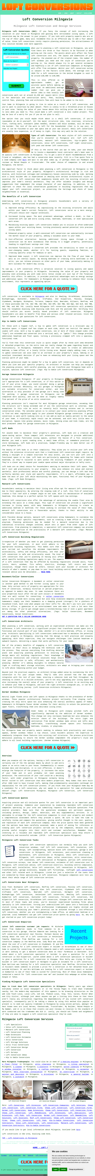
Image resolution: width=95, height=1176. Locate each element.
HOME (59, 13)
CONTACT (79, 13)
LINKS (66, 13)
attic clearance (43, 1064)
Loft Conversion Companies (56, 1105)
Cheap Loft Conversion (56, 1108)
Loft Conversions (50, 1123)
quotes (42, 803)
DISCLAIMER (88, 13)
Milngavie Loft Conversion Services (27, 1019)
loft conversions (21, 155)
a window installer (12, 1069)
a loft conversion (55, 112)
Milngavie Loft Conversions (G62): (20, 31)
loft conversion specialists (44, 845)
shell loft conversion (69, 119)
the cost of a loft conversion (31, 937)
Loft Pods (19, 1115)
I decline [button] (63, 1169)
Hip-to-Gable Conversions (61, 1120)
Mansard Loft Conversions (73, 1123)
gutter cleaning (71, 1067)
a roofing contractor (49, 1069)
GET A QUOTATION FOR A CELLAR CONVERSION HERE (24, 617)
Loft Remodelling (37, 1113)
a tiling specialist (78, 1064)
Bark (25, 160)
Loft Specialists (77, 1113)
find (10, 887)
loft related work (21, 872)
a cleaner (17, 1067)
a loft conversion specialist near (49, 964)
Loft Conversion (16, 1105)
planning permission (60, 41)
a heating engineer (70, 1062)
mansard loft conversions (81, 489)
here (78, 915)
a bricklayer (47, 1074)
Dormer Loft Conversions (14, 1110)
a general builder (80, 1074)
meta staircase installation (28, 1072)
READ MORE (45, 572)
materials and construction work (28, 98)
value (50, 104)
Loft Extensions (57, 1113)
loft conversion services (41, 878)
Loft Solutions (78, 1105)
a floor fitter (10, 1064)
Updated (30, 1155)
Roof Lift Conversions (40, 1118)
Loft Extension (33, 1105)
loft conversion (25, 269)
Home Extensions (35, 1110)
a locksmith (18, 1077)
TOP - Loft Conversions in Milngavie (19, 1138)
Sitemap (4, 1155)
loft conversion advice (24, 865)
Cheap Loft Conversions (56, 1110)
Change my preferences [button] (76, 1169)
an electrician (67, 1072)
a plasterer (43, 1067)
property (70, 36)
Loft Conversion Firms (31, 1108)
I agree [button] (55, 1169)
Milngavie (39, 296)
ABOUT (72, 13)
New (24, 1155)
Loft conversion (9, 296)
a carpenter (83, 1069)
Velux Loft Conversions (27, 1123)
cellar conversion (55, 596)
